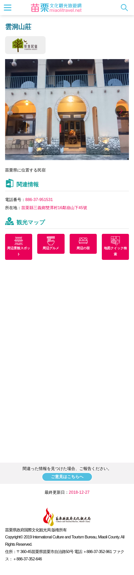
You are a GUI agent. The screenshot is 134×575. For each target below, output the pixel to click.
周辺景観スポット (18, 251)
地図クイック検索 (115, 251)
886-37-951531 (39, 199)
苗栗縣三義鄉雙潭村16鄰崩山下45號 (54, 208)
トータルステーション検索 (126, 8)
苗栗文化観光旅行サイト (56, 7)
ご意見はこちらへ (67, 476)
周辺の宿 (83, 248)
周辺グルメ (51, 248)
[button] (120, 110)
